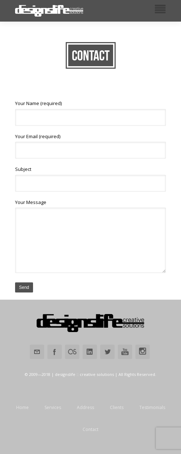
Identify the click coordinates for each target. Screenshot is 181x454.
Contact (90, 429)
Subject (90, 179)
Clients (117, 407)
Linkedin (90, 352)
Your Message (90, 236)
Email (37, 352)
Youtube (125, 352)
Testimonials (152, 407)
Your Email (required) (90, 146)
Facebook (54, 352)
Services (53, 407)
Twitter (107, 352)
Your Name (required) (90, 113)
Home (22, 407)
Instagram (142, 352)
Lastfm (72, 352)
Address (85, 407)
